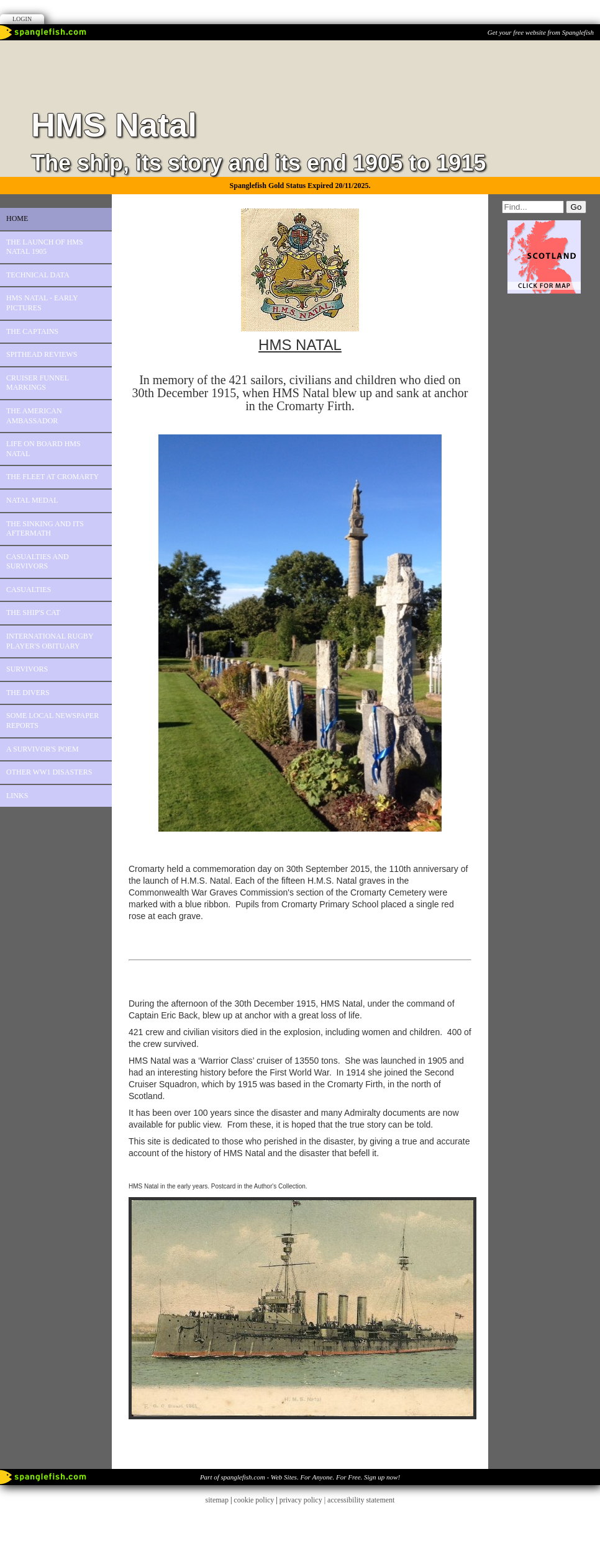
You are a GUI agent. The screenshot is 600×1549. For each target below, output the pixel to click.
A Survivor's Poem (42, 749)
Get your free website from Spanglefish (541, 32)
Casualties (28, 589)
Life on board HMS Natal (43, 448)
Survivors (27, 669)
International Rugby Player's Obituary (50, 641)
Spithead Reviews (41, 354)
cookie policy (254, 1500)
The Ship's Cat (33, 612)
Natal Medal (32, 500)
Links (17, 795)
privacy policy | (303, 1500)
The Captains (32, 331)
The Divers (28, 692)
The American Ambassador (34, 415)
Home (17, 218)
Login (22, 19)
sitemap (217, 1500)
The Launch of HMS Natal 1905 (44, 247)
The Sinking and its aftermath (45, 528)
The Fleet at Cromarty (52, 476)
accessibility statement (360, 1500)
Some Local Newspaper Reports (52, 720)
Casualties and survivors (37, 561)
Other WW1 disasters (49, 772)
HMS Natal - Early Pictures (42, 303)
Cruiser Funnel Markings (37, 383)
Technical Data (38, 275)
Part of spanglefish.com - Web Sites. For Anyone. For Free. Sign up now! (300, 1477)
